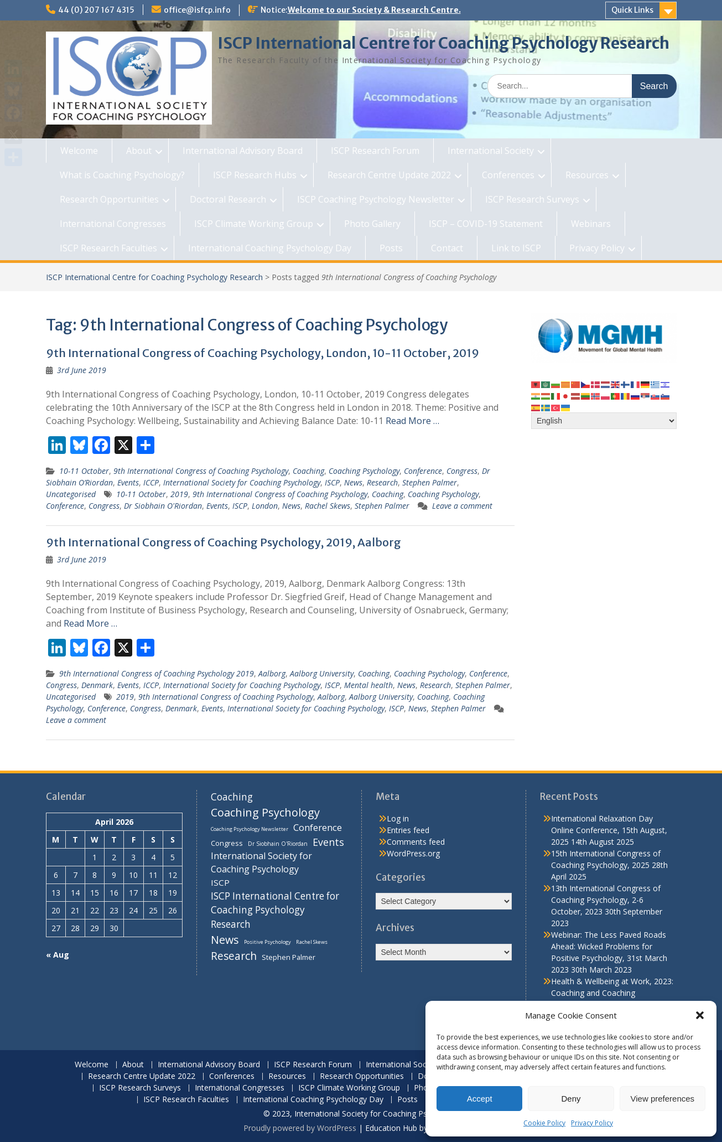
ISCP (332, 482)
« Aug (57, 954)
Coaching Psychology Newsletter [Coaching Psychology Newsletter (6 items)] (249, 829)
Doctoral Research (228, 199)
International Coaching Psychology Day (269, 248)
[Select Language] (604, 420)
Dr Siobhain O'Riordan (163, 505)
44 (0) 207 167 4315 (96, 10)
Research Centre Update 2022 (389, 175)
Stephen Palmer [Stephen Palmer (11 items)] (288, 957)
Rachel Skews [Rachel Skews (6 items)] (312, 941)
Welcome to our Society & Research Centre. (374, 10)
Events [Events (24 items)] (328, 842)
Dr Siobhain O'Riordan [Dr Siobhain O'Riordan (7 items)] (278, 844)
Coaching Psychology (364, 471)
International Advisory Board (243, 150)
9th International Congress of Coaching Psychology (200, 471)
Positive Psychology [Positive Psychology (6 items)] (267, 941)
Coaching (308, 471)
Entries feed (408, 830)
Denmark (97, 685)
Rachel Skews (327, 505)
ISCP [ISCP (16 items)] (220, 882)
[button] (699, 1015)
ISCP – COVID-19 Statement (486, 224)
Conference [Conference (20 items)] (317, 827)
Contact (447, 248)
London (265, 505)
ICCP (151, 482)
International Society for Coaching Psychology (241, 482)
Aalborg (271, 673)
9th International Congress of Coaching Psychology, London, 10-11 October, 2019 (262, 353)
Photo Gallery (372, 224)
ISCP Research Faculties (108, 248)
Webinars (591, 224)
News (353, 482)
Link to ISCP (516, 248)
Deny (570, 1098)
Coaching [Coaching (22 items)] (232, 796)
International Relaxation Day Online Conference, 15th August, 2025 (609, 830)
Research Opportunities (109, 199)
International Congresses (113, 224)
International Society (491, 150)
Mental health (368, 685)
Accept (479, 1098)
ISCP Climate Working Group (253, 224)
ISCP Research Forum (375, 150)
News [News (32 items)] (225, 939)
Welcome (79, 150)
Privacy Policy (592, 1123)
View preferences (663, 1098)
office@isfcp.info (197, 10)
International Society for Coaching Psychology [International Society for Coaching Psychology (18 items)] (261, 862)
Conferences (508, 175)
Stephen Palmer (429, 482)
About (139, 150)
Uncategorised (71, 494)
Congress (461, 471)
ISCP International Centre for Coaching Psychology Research (443, 43)
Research (382, 482)
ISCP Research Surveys (532, 199)
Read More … (412, 421)
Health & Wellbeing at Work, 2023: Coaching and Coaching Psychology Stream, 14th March (612, 993)
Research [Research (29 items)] (234, 956)
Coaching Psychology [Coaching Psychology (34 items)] (265, 812)
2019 (179, 494)
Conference (423, 471)
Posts (391, 248)
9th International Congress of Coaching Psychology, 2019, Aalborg (223, 542)
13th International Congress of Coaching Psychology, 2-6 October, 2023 (606, 900)
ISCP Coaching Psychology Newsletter (375, 199)
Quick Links (632, 10)
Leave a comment (462, 505)
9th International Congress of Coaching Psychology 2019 (156, 673)
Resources (587, 175)
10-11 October (84, 471)
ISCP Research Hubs (255, 175)
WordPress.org (413, 853)
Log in (398, 818)
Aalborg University (322, 673)
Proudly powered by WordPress (299, 1128)
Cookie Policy (544, 1123)
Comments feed (416, 841)
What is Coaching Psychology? (122, 175)
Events (128, 482)
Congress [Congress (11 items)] (227, 843)
